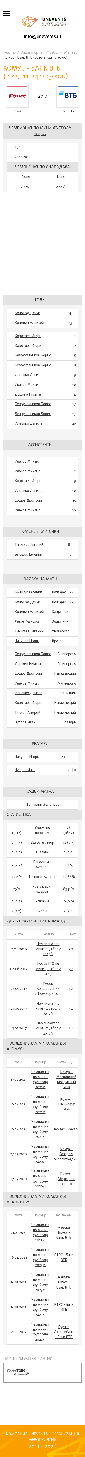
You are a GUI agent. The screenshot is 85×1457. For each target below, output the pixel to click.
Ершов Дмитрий (28, 500)
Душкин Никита (28, 394)
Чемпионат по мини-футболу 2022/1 (40, 1332)
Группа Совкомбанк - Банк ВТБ (64, 1332)
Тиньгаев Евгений (29, 544)
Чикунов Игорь (27, 641)
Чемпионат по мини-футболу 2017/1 (48, 1008)
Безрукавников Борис (33, 355)
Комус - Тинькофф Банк (66, 1104)
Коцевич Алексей (29, 323)
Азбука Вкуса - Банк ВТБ (63, 1232)
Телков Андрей (27, 712)
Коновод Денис (27, 313)
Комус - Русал (66, 1129)
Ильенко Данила (28, 375)
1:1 (71, 1028)
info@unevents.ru (42, 36)
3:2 (71, 949)
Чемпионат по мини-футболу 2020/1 (40, 1154)
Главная (9, 52)
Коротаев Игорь (28, 336)
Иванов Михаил (28, 384)
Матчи (69, 52)
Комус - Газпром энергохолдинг (66, 1154)
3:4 (71, 1008)
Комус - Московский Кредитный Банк (66, 1080)
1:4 (71, 988)
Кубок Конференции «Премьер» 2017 (48, 989)
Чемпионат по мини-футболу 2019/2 (40, 131)
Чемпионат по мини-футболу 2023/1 (40, 1233)
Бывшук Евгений (28, 554)
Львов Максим (27, 621)
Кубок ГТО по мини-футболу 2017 (48, 969)
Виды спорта (31, 52)
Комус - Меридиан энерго (66, 1179)
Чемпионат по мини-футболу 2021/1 (40, 1080)
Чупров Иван (25, 722)
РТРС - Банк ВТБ (63, 1258)
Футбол (53, 52)
